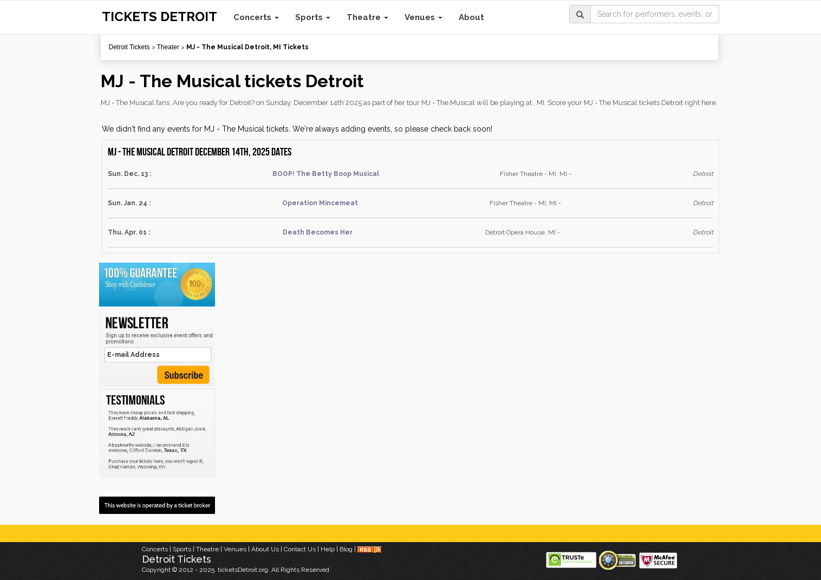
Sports (312, 17)
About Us (265, 549)
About (471, 17)
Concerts (256, 17)
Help (328, 549)
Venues (423, 17)
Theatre (367, 17)
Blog (346, 549)
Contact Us (300, 549)
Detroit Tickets (129, 47)
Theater (168, 47)
